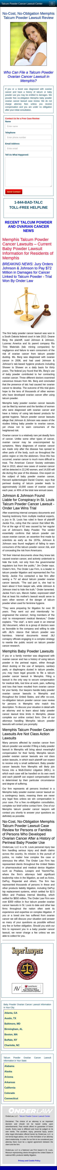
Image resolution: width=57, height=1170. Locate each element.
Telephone (10, 132)
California (9, 1087)
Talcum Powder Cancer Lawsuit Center (21, 3)
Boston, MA (11, 1034)
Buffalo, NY (10, 1040)
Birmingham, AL (13, 1029)
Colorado (9, 1093)
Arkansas (9, 1082)
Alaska (8, 1071)
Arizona (8, 1077)
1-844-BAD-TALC (28, 202)
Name (8, 121)
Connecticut (11, 1098)
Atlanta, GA (10, 1013)
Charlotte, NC (12, 1045)
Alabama (9, 1066)
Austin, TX (10, 1018)
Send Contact (13, 192)
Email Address (12, 143)
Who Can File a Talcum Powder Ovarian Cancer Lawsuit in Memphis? (28, 76)
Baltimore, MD (12, 1023)
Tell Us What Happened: (17, 155)
